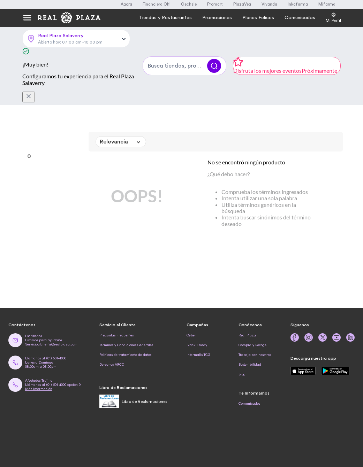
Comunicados (249, 403)
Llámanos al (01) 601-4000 (45, 358)
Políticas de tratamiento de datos (125, 355)
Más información (38, 389)
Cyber (191, 335)
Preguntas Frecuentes (116, 335)
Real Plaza (247, 335)
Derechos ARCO (111, 364)
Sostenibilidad (250, 364)
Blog (242, 374)
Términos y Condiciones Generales (126, 345)
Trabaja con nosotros (255, 355)
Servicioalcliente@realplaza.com (51, 344)
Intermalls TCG (198, 355)
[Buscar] (214, 66)
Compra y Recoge (252, 345)
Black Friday (197, 345)
